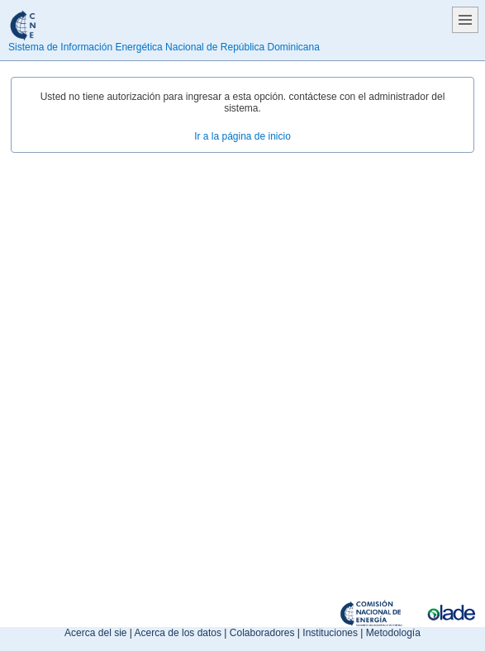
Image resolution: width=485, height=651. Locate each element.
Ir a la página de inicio (242, 136)
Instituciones (330, 633)
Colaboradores (262, 633)
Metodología (393, 633)
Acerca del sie (95, 633)
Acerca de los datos (178, 633)
